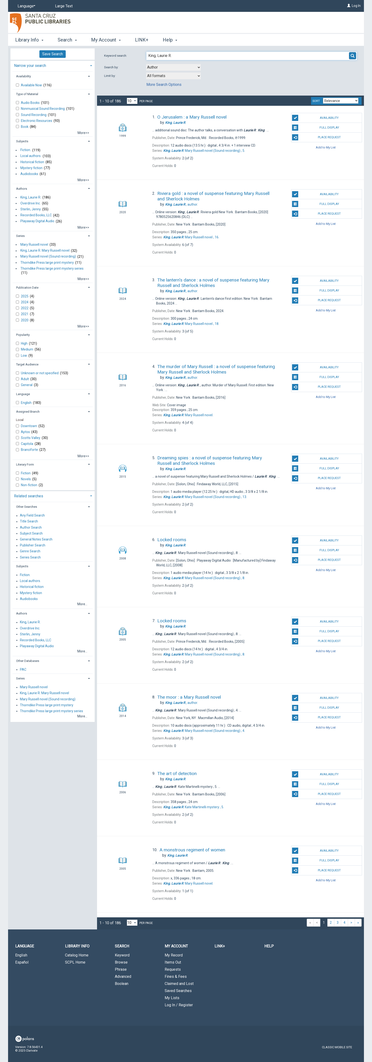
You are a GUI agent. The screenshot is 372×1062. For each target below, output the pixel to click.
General (27, 385)
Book (25, 127)
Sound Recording (34, 115)
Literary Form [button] (25, 464)
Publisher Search (32, 545)
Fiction (26, 473)
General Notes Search (36, 539)
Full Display (315, 128)
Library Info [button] (29, 40)
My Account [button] (106, 40)
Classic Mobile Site (337, 1047)
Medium (27, 349)
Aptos (26, 432)
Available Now (32, 85)
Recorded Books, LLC (36, 215)
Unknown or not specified (40, 373)
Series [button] (20, 236)
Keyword (122, 955)
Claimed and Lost (179, 983)
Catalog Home (76, 955)
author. (181, 204)
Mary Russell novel (34, 244)
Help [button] (170, 40)
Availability (315, 118)
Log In (356, 6)
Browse (121, 962)
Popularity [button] (23, 335)
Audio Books (30, 103)
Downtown (29, 426)
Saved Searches (178, 990)
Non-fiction (29, 485)
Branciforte (30, 450)
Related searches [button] (28, 496)
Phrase (121, 969)
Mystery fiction (31, 168)
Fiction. (25, 150)
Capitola (27, 444)
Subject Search (31, 533)
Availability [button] (23, 76)
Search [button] (67, 40)
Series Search (30, 557)
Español (21, 962)
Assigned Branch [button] (28, 411)
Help (269, 946)
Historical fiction (32, 162)
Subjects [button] (22, 141)
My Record (174, 955)
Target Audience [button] (27, 364)
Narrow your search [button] (30, 65)
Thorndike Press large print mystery (47, 262)
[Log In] (348, 6)
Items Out (173, 962)
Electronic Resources (37, 121)
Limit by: (110, 76)
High (24, 343)
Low (24, 355)
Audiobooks (29, 174)
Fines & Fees (176, 976)
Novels (26, 479)
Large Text (64, 6)
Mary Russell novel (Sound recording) (48, 257)
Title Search (29, 521)
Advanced (123, 976)
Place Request (316, 137)
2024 (25, 302)
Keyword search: (116, 55)
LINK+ (142, 40)
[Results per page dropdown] (132, 101)
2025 (25, 296)
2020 (25, 320)
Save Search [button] (52, 54)
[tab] (52, 65)
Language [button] (23, 394)
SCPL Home (75, 962)
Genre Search (30, 551)
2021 (25, 314)
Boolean (121, 983)
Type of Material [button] (27, 94)
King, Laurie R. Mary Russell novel (45, 251)
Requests (173, 969)
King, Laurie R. (30, 197)
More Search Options (163, 84)
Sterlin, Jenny (30, 209)
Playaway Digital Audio (37, 221)
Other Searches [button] (26, 506)
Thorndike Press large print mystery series (52, 268)
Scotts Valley (31, 438)
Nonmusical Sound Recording (43, 109)
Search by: (111, 67)
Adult (25, 379)
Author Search (31, 527)
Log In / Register (179, 1005)
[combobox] (173, 67)
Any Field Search (32, 515)
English (26, 403)
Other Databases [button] (27, 661)
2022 (25, 308)
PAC (23, 669)
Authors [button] (21, 188)
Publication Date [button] (27, 287)
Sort (316, 101)
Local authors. (30, 156)
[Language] (25, 6)
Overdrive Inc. (30, 203)
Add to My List (326, 147)
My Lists (172, 998)
